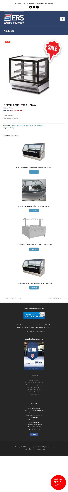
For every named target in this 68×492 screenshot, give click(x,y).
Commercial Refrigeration (34, 385)
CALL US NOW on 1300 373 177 (35, 332)
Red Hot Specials (58, 482)
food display (10, 128)
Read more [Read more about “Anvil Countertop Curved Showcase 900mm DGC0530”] (34, 288)
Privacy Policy (27, 449)
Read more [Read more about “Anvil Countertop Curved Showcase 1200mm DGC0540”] (34, 172)
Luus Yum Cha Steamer (56, 298)
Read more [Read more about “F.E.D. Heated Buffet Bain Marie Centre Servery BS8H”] (34, 249)
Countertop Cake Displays (36, 125)
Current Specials (34, 392)
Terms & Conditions (39, 449)
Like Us (34, 434)
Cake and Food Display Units (19, 125)
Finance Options (34, 380)
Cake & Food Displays (34, 387)
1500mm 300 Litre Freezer (12, 298)
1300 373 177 (36, 427)
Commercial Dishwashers (34, 389)
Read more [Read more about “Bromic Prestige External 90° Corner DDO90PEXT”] (34, 210)
